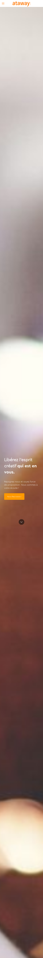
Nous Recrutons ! (14, 496)
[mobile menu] (3, 3)
